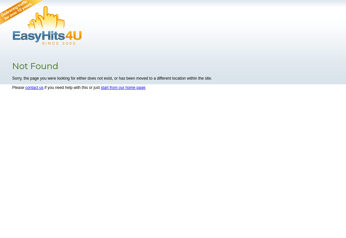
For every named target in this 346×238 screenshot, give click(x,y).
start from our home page (123, 87)
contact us (34, 87)
